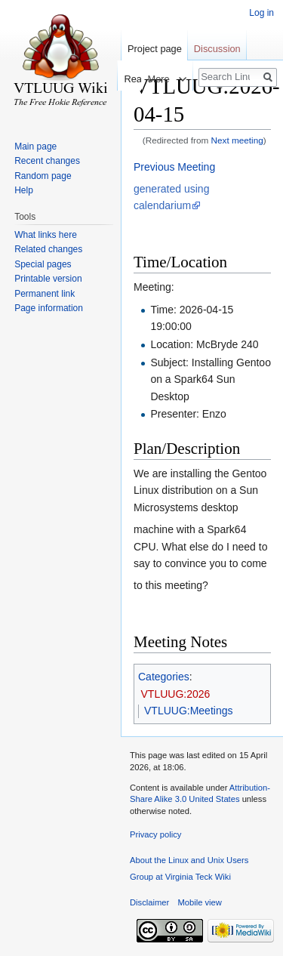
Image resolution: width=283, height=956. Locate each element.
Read (124, 79)
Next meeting (237, 140)
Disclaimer (149, 902)
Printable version (48, 278)
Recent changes (47, 161)
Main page (35, 146)
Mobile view (199, 902)
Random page (42, 176)
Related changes (48, 249)
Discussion (217, 48)
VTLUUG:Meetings (188, 711)
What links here (45, 235)
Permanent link (44, 293)
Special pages (42, 264)
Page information (48, 308)
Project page (155, 48)
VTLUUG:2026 (176, 694)
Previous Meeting (174, 167)
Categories (163, 677)
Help (23, 190)
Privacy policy (155, 834)
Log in (261, 13)
